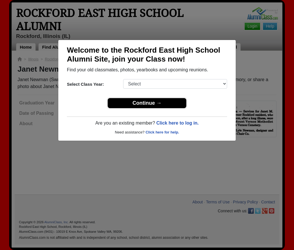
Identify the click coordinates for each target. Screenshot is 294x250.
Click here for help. (162, 132)
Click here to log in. (177, 123)
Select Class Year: (85, 84)
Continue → (147, 103)
